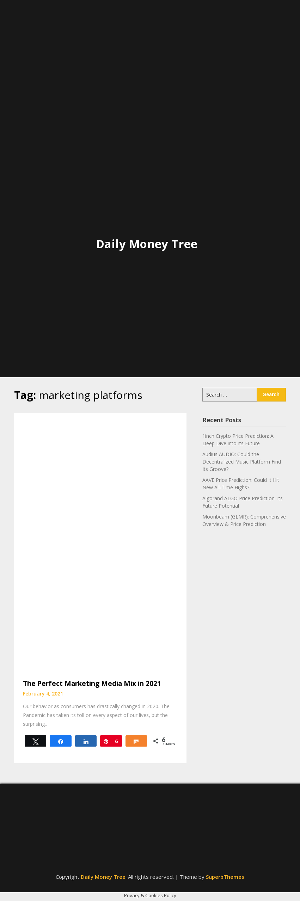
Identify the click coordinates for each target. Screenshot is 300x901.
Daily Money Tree (146, 244)
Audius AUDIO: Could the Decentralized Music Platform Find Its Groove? (241, 461)
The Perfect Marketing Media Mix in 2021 (92, 683)
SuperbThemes (225, 876)
